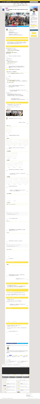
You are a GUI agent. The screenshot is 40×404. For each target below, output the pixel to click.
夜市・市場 (7, 357)
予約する (34, 35)
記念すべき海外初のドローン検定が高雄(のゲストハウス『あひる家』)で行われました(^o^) (11, 362)
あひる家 (28, 11)
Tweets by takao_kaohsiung (32, 27)
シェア (3, 9)
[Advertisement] (11, 338)
